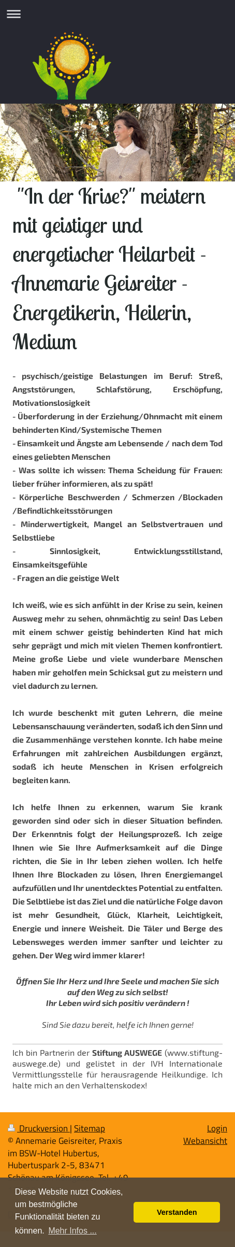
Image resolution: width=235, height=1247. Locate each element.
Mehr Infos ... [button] (72, 1230)
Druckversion (39, 1128)
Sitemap (89, 1128)
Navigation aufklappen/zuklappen (117, 14)
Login (217, 1128)
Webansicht (205, 1140)
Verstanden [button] (177, 1212)
